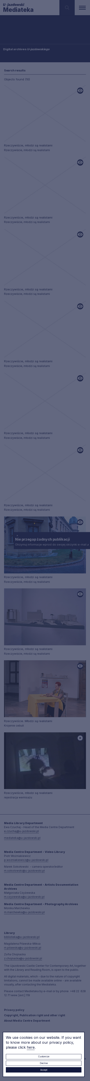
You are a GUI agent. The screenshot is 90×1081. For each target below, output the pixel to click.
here (31, 1047)
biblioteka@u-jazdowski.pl (22, 937)
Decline (44, 1063)
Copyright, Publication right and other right (34, 1015)
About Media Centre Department (27, 1020)
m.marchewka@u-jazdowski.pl (24, 912)
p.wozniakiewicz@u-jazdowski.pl (26, 860)
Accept (43, 1070)
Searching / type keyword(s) (18, 31)
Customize (43, 1056)
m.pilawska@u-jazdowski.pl (22, 947)
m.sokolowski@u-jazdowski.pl (24, 870)
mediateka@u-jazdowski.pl (22, 837)
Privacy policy (14, 1010)
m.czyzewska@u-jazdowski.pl (24, 896)
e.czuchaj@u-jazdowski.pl (21, 831)
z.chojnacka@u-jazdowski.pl (23, 958)
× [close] (17, 535)
